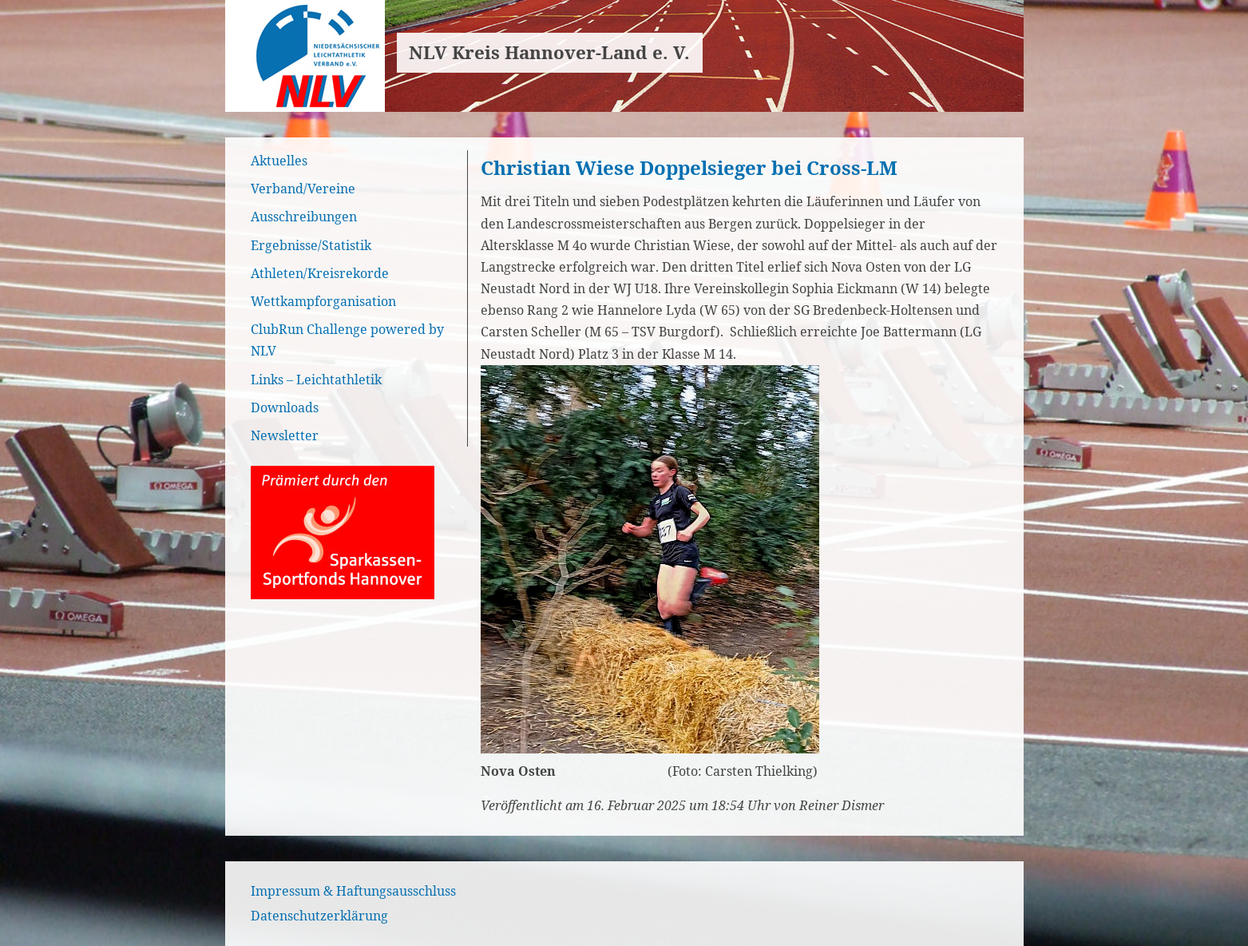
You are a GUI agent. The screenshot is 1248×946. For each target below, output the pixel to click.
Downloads (285, 407)
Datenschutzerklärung (319, 915)
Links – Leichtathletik (316, 379)
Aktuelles (279, 160)
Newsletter (285, 435)
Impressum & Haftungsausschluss (353, 891)
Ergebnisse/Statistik (311, 245)
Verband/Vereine (303, 188)
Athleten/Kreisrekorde (320, 273)
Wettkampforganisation (323, 301)
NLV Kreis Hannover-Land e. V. (549, 52)
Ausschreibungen (304, 216)
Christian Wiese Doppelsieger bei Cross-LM (689, 167)
